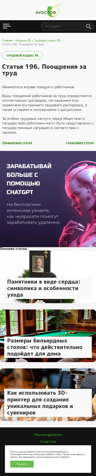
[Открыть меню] (7, 26)
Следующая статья (80, 143)
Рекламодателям (48, 434)
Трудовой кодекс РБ (22, 56)
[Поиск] (88, 26)
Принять (21, 464)
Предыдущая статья (17, 143)
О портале (48, 441)
